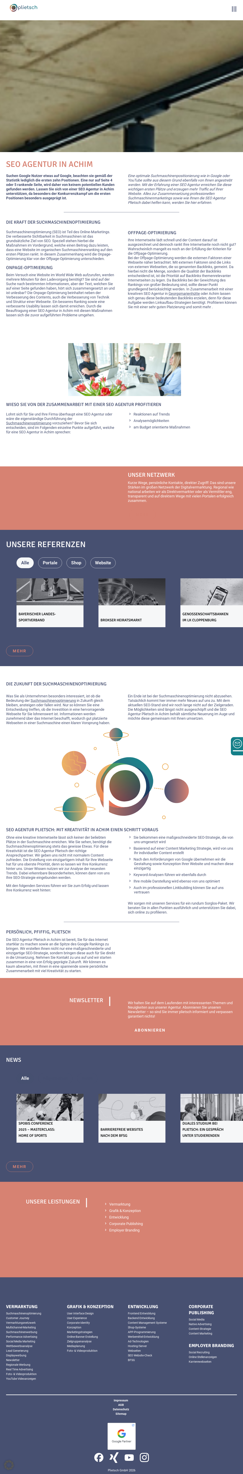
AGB (121, 1404)
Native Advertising (200, 1324)
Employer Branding (124, 1230)
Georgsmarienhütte (184, 293)
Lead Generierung (17, 1350)
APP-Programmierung (142, 1332)
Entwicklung (119, 1217)
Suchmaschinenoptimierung (28, 232)
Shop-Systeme (137, 1327)
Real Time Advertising (19, 1369)
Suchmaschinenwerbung (21, 1332)
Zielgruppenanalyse (79, 1341)
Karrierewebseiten (200, 1361)
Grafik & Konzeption (125, 1211)
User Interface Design (80, 1313)
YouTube (135, 180)
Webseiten (134, 1350)
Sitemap (121, 1413)
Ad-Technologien (138, 1341)
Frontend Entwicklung (141, 1313)
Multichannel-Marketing (21, 1327)
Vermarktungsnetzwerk (21, 1322)
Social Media (197, 1319)
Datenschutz (121, 1409)
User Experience (77, 1318)
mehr (20, 650)
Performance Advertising (21, 1336)
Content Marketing (200, 1333)
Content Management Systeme (147, 1322)
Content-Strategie (200, 1328)
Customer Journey (17, 1318)
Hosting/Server (137, 1346)
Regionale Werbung (18, 1364)
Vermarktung (119, 1204)
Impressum (121, 1400)
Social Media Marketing (20, 1341)
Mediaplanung (76, 1346)
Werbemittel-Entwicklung (143, 1336)
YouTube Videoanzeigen (21, 1378)
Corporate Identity (78, 1322)
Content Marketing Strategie (188, 848)
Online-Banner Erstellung (82, 1336)
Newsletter (137, 1012)
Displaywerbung (16, 1355)
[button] (9, 1465)
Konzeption (172, 864)
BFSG (131, 1360)
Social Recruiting (199, 1352)
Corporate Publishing (126, 1224)
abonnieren (150, 1030)
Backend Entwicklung (141, 1318)
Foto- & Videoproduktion (21, 1374)
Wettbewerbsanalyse (19, 1346)
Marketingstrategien (79, 1332)
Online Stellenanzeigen (203, 1357)
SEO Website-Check (140, 1355)
